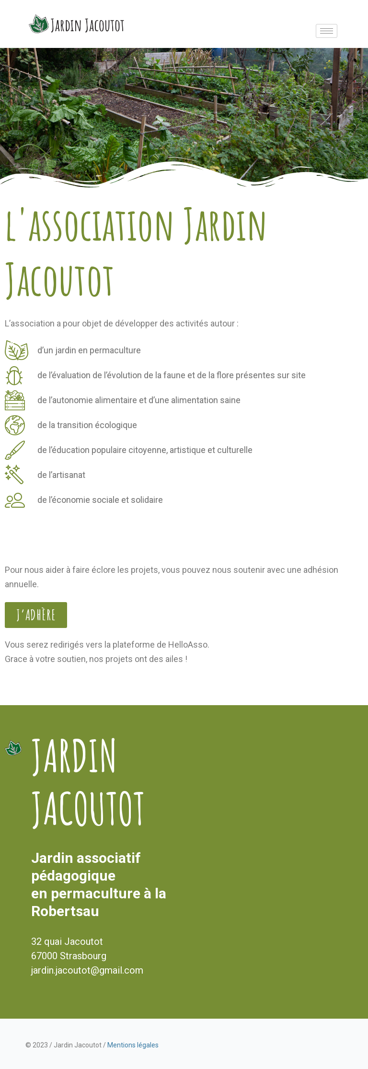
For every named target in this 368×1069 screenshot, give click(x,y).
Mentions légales (133, 1045)
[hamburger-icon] (326, 31)
